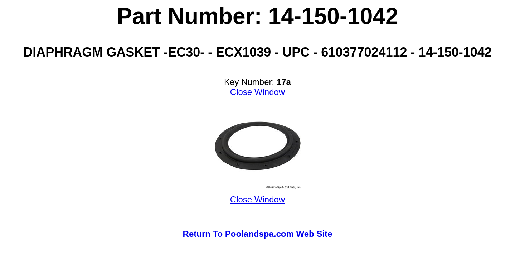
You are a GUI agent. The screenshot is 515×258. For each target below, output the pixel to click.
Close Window (257, 92)
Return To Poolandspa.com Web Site (257, 234)
